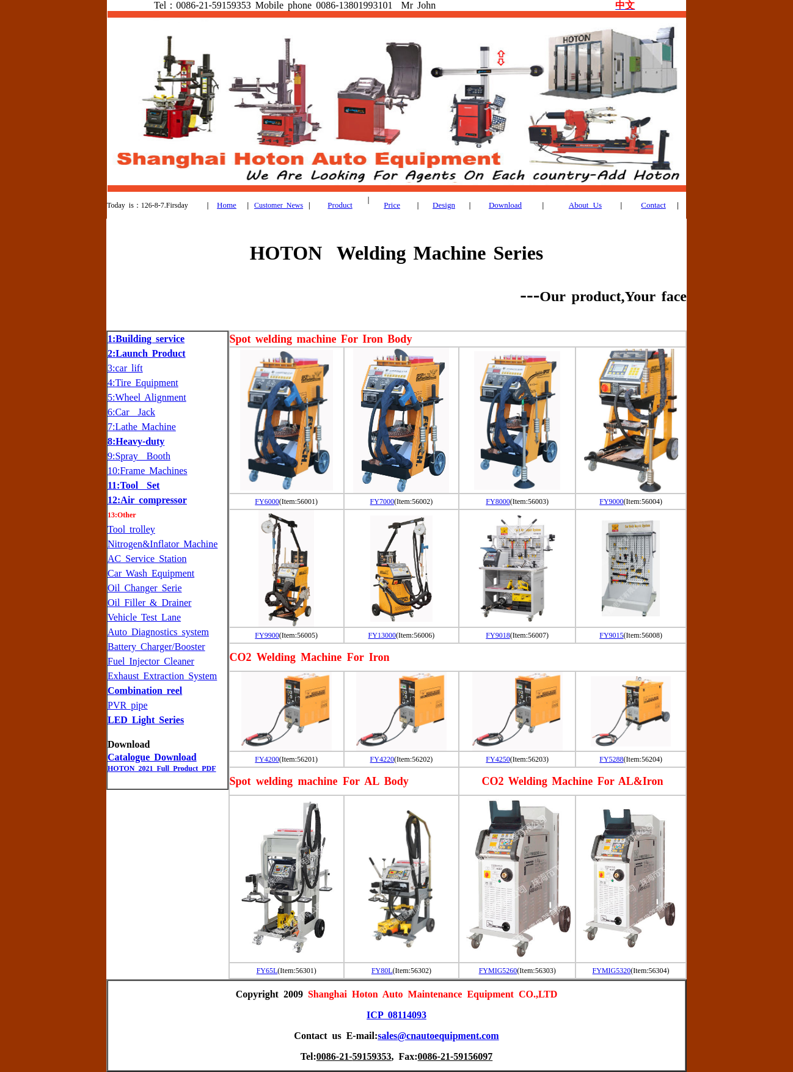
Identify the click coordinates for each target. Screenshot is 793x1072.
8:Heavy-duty (136, 441)
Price (392, 205)
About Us (585, 205)
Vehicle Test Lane (144, 617)
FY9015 (611, 635)
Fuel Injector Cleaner (151, 661)
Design (444, 205)
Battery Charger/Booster (156, 646)
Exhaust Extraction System (162, 676)
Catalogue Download (152, 757)
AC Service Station (147, 558)
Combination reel (145, 690)
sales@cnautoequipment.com (438, 1035)
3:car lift (125, 368)
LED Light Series (146, 720)
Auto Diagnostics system (158, 632)
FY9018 (498, 635)
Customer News (278, 205)
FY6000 (267, 501)
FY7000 (382, 501)
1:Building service (146, 339)
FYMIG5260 (498, 970)
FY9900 (267, 635)
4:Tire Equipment (143, 382)
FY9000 (611, 501)
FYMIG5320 (612, 970)
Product (339, 205)
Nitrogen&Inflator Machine (162, 544)
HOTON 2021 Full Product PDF (162, 768)
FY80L (382, 970)
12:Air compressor (147, 500)
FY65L (267, 970)
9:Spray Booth (139, 456)
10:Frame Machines (148, 470)
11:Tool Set (133, 485)
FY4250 (498, 759)
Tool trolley (131, 529)
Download (505, 205)
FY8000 (498, 501)
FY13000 (382, 635)
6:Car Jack (131, 412)
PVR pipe (128, 705)
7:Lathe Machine (142, 426)
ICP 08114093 (396, 1015)
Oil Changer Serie (145, 588)
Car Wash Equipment (151, 573)
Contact (653, 205)
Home (226, 205)
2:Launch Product (147, 353)
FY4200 (267, 759)
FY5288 (611, 759)
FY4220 (382, 759)
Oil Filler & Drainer (149, 602)
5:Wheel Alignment (147, 397)
